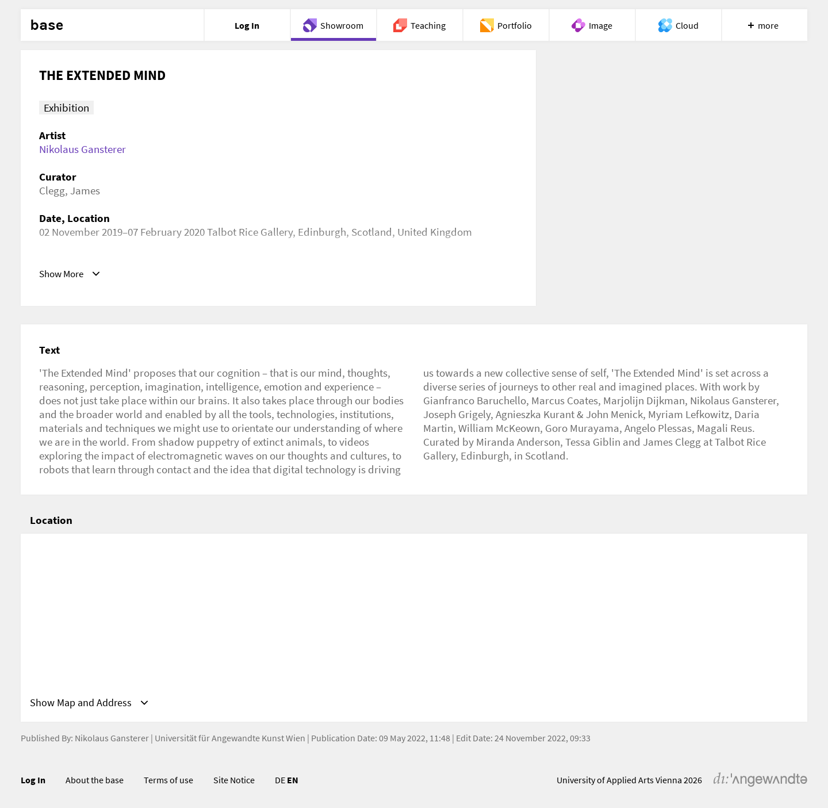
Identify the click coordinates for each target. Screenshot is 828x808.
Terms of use (168, 782)
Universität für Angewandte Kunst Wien (230, 740)
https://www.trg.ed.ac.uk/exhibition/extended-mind (158, 273)
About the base (95, 782)
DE (280, 782)
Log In (33, 782)
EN (292, 782)
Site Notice (234, 782)
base (46, 25)
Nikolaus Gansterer (82, 149)
